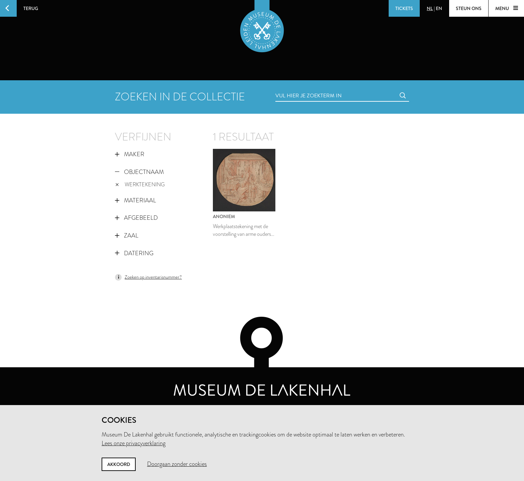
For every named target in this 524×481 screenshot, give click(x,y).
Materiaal (135, 200)
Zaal (126, 235)
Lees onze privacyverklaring (133, 443)
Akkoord (118, 464)
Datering (134, 253)
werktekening (140, 184)
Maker (129, 154)
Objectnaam (139, 172)
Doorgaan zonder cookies (177, 464)
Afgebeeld (136, 217)
